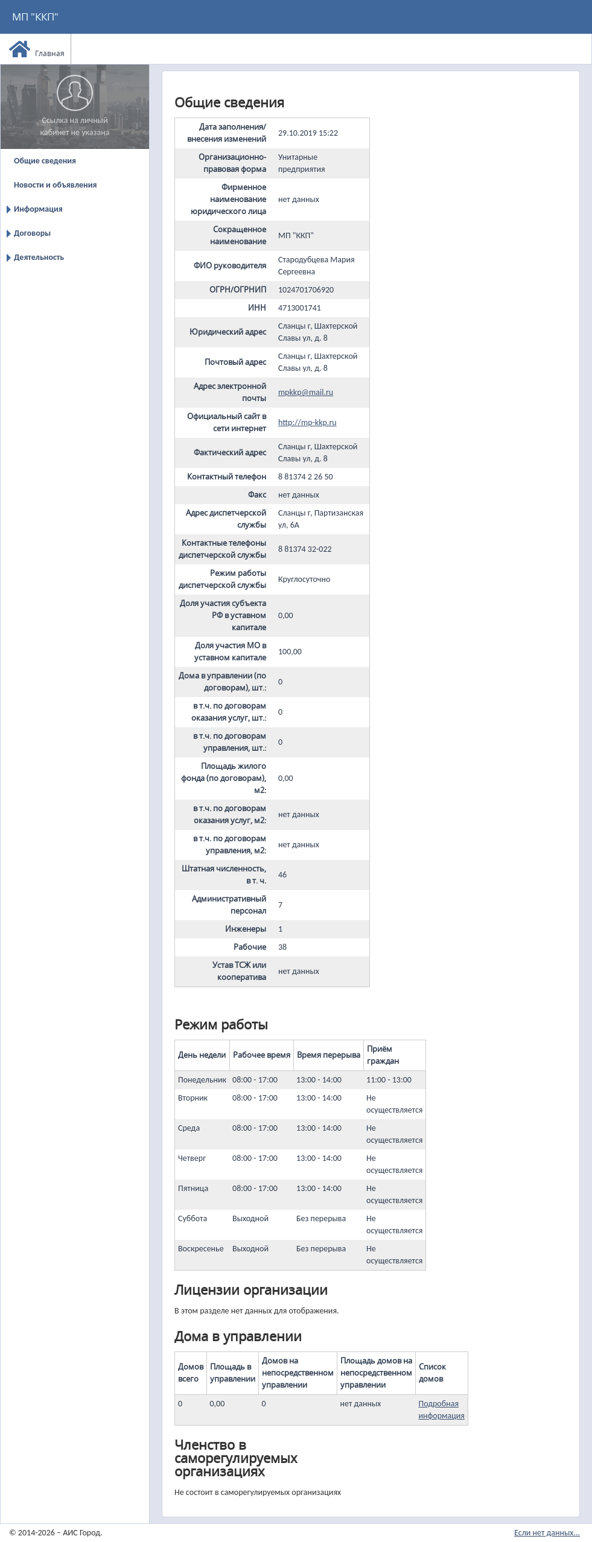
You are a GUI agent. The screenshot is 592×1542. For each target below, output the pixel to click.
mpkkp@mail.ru (305, 392)
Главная (37, 49)
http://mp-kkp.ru (307, 422)
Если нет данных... (547, 1533)
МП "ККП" (35, 17)
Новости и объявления (55, 185)
